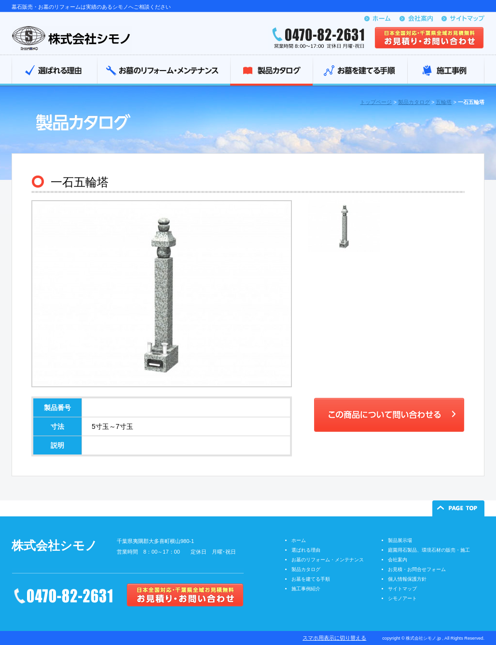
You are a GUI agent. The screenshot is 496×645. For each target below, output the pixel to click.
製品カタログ (271, 72)
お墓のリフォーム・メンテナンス (163, 72)
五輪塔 (444, 102)
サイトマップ (402, 588)
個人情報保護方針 (407, 579)
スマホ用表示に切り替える (334, 638)
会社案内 (397, 559)
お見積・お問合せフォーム (417, 569)
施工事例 (445, 72)
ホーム (298, 540)
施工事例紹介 (305, 588)
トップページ (376, 102)
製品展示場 (400, 540)
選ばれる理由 (54, 72)
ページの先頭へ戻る (458, 508)
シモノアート (402, 598)
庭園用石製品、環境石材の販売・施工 (429, 550)
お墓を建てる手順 (360, 72)
